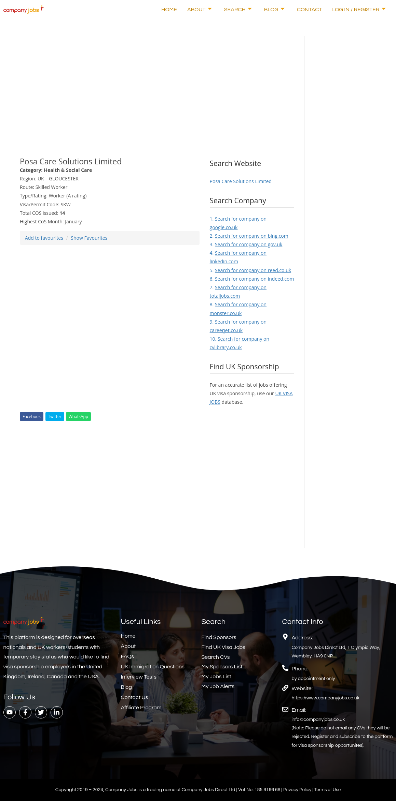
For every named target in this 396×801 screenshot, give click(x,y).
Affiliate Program (141, 707)
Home (169, 9)
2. (249, 236)
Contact (309, 9)
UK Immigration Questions (153, 666)
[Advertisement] (157, 83)
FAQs (127, 656)
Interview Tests (139, 677)
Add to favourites (44, 238)
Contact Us (134, 697)
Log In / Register (358, 9)
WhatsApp (78, 416)
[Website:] (285, 688)
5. (250, 270)
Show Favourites (89, 238)
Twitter (55, 416)
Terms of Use (328, 789)
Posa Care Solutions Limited (241, 181)
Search (238, 9)
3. (246, 244)
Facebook (32, 416)
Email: (299, 710)
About (199, 9)
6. (252, 279)
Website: (302, 688)
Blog (274, 9)
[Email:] (285, 709)
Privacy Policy (297, 789)
